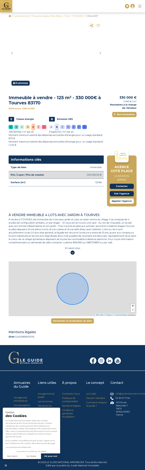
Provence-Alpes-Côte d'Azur (47, 16)
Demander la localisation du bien (72, 321)
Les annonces (21, 16)
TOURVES (77, 16)
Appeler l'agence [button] (122, 201)
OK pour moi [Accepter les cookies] (25, 456)
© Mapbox (108, 315)
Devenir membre (95, 398)
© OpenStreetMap (120, 315)
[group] (56, 54)
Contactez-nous (71, 393)
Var (67, 16)
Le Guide (91, 393)
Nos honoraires (124, 114)
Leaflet (99, 315)
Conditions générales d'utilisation (68, 413)
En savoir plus (72, 248)
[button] (12, 53)
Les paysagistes (22, 405)
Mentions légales (71, 406)
